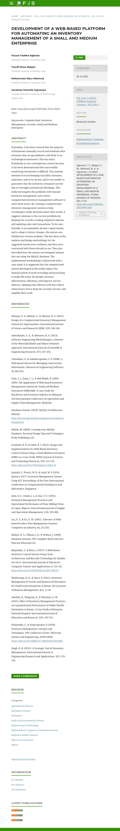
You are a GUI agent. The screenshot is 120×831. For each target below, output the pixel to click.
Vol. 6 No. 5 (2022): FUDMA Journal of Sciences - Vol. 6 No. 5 (69, 16)
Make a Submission (25, 676)
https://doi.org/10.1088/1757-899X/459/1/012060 (37, 640)
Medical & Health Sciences (24, 735)
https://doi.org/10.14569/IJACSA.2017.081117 (35, 570)
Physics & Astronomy (22, 740)
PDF (80, 57)
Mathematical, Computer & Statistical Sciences (34, 730)
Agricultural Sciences (22, 705)
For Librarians (18, 789)
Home (14, 16)
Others (14, 744)
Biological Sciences (21, 710)
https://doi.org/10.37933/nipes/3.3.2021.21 (33, 465)
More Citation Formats (87, 213)
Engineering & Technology (24, 725)
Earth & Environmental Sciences (27, 720)
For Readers (17, 779)
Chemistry (16, 715)
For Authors (17, 784)
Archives (26, 16)
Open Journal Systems (23, 759)
